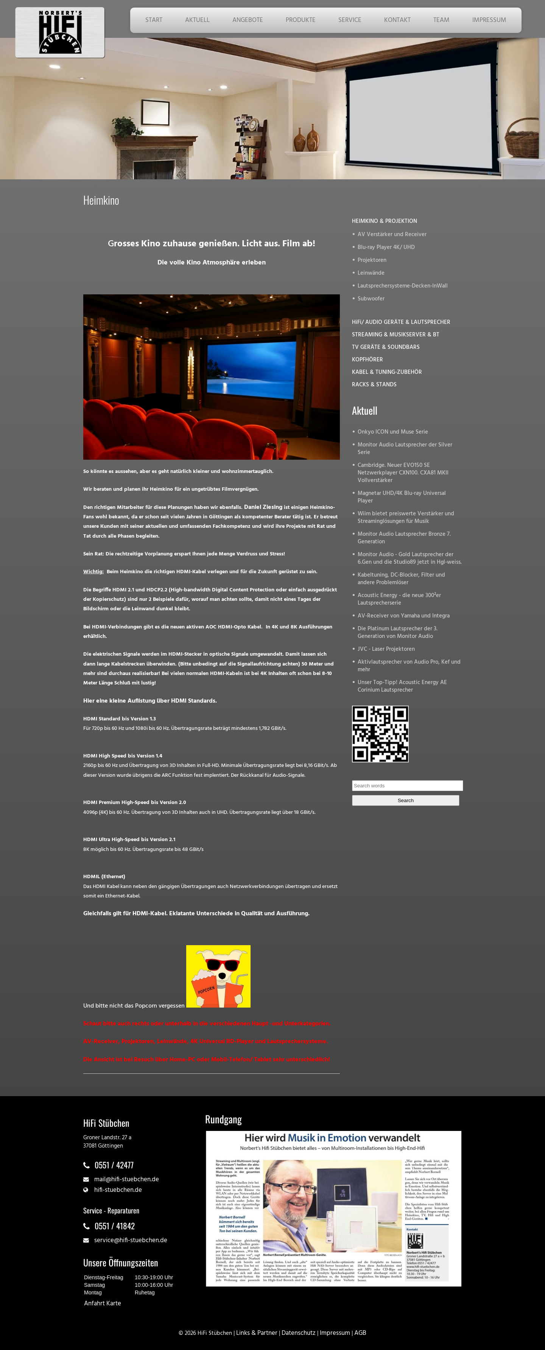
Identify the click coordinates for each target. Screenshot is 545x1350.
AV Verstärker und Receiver (392, 234)
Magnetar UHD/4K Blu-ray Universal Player (402, 497)
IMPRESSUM (489, 20)
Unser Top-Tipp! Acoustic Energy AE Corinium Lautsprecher (402, 686)
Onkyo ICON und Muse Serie (393, 432)
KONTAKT (397, 20)
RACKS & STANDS (374, 385)
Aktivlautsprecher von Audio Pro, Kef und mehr (409, 666)
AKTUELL (197, 20)
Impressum (335, 1333)
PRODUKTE (301, 20)
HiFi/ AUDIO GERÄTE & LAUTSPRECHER (401, 322)
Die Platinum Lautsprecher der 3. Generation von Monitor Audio (398, 633)
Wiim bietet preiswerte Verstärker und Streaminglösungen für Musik (406, 518)
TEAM (441, 20)
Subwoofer (371, 299)
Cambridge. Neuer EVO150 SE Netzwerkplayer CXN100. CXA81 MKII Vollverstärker (403, 473)
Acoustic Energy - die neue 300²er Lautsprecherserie (399, 599)
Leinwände (371, 273)
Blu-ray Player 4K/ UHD (386, 247)
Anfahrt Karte (102, 1304)
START (153, 20)
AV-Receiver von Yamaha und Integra (404, 616)
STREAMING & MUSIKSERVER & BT (395, 335)
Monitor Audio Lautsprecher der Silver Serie (405, 449)
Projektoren (372, 260)
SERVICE (349, 20)
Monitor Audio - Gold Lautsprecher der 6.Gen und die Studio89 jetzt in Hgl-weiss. (410, 559)
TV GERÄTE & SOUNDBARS (386, 347)
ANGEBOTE (247, 20)
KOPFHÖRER (367, 360)
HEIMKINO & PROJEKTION (384, 221)
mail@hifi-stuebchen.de (126, 1179)
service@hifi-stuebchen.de (130, 1240)
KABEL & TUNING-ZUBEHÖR (387, 372)
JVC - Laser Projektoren (386, 649)
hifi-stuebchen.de (118, 1190)
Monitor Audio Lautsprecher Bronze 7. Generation (404, 538)
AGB (360, 1333)
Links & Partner (256, 1333)
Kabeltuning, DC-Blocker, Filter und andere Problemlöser (401, 579)
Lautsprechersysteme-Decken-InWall (403, 286)
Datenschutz (299, 1333)
